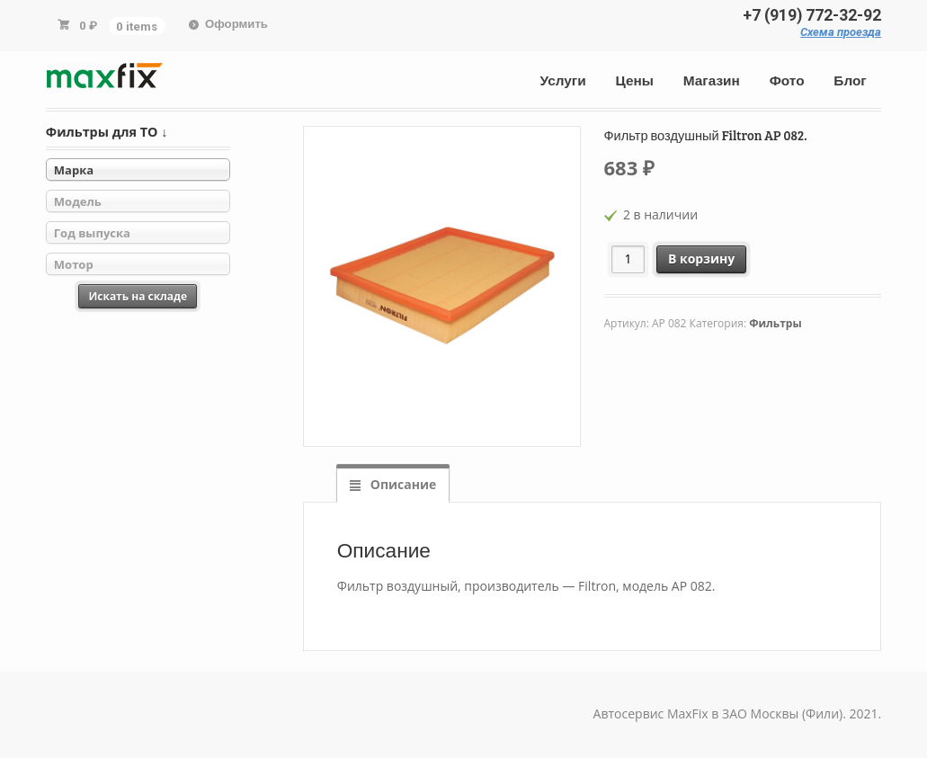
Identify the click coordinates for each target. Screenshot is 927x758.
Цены (635, 81)
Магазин (711, 81)
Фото (787, 81)
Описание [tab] (401, 484)
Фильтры (775, 323)
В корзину (701, 258)
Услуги (563, 81)
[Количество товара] (628, 259)
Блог (849, 81)
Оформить (236, 24)
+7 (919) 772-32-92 (812, 15)
